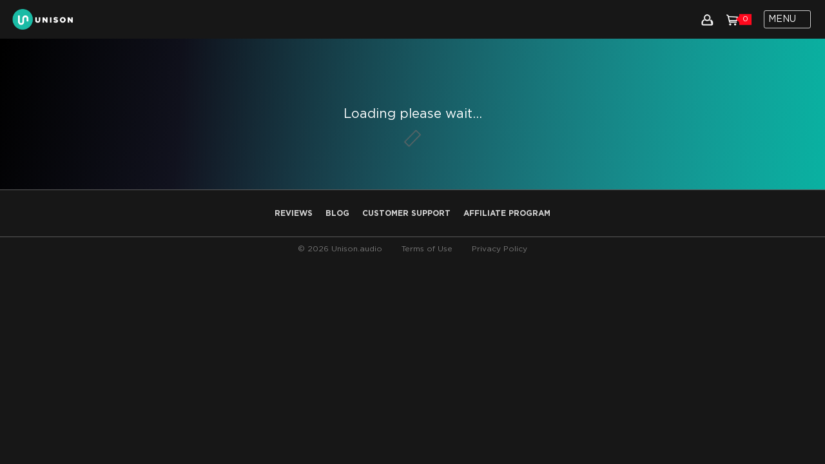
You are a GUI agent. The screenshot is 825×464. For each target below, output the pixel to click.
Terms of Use (427, 249)
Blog (337, 213)
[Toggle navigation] (787, 19)
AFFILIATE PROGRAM (506, 213)
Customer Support (406, 213)
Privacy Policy (499, 249)
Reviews (294, 213)
